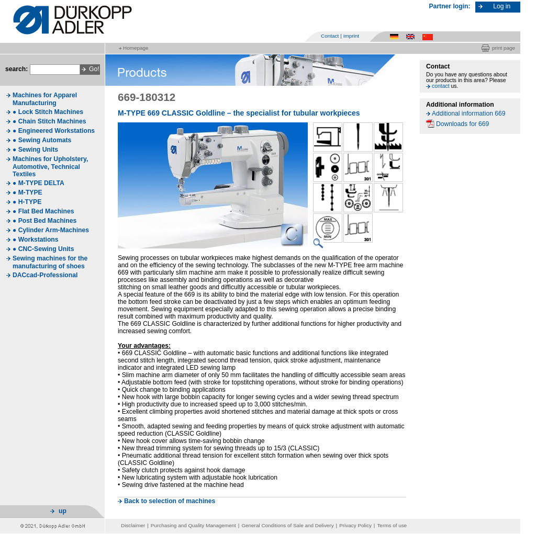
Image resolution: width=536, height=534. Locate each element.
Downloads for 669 (462, 124)
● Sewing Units (35, 149)
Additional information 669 (469, 113)
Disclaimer (133, 525)
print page (503, 48)
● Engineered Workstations (54, 130)
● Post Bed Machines (44, 220)
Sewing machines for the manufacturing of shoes (50, 262)
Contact (330, 36)
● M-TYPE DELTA (38, 183)
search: (16, 69)
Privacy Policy (355, 525)
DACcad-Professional (45, 275)
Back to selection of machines (169, 501)
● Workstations (36, 239)
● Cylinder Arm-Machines (51, 230)
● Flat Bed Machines (43, 211)
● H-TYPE (27, 202)
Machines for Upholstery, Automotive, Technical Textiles (50, 166)
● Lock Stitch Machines (48, 112)
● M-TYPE (27, 192)
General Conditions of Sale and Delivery (287, 525)
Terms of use (392, 525)
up (62, 511)
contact (441, 86)
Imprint (351, 36)
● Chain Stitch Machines (49, 121)
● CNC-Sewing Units (43, 249)
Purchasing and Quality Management (193, 525)
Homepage (135, 48)
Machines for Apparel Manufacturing (45, 99)
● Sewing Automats (42, 140)
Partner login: (450, 6)
